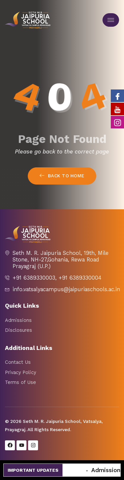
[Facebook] (117, 95)
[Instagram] (117, 122)
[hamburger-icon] (111, 20)
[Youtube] (117, 109)
